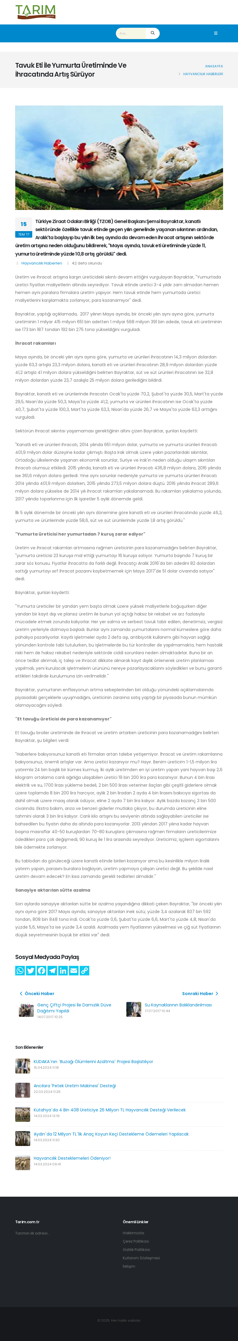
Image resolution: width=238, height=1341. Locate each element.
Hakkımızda (134, 1232)
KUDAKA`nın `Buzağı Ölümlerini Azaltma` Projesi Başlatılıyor (93, 1062)
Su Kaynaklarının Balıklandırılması (178, 1005)
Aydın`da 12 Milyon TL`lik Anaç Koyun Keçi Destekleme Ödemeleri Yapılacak (111, 1134)
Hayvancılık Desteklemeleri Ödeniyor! (72, 1158)
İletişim (129, 1266)
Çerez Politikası (137, 1241)
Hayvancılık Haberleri (42, 263)
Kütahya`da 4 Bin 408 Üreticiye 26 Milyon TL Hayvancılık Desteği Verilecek (110, 1110)
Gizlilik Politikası (137, 1249)
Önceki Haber (37, 994)
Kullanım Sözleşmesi (142, 1257)
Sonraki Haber (200, 994)
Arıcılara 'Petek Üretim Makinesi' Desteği (75, 1086)
